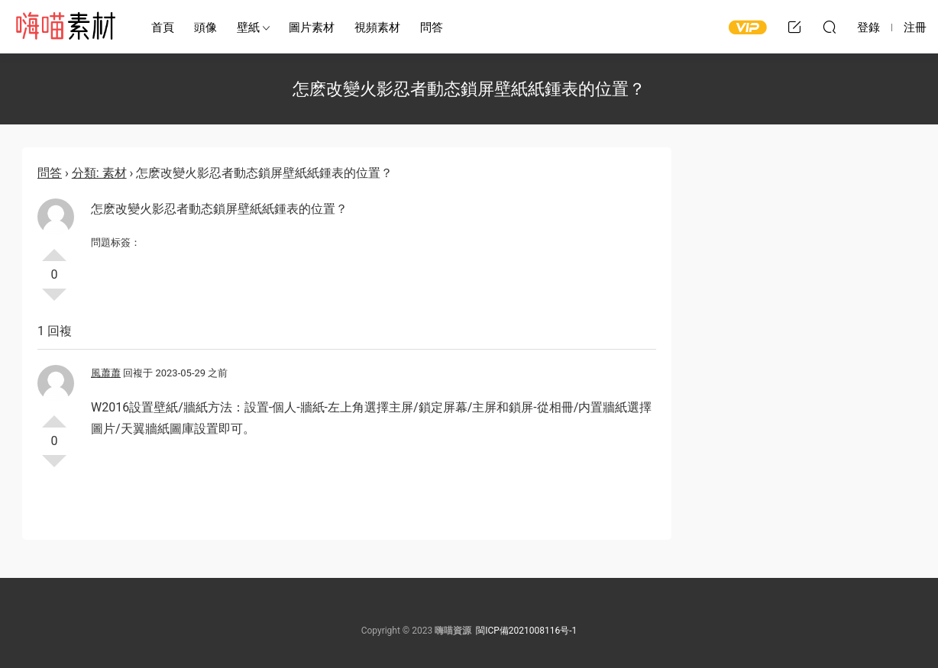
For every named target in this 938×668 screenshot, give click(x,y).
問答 (431, 27)
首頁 (162, 27)
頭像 (205, 27)
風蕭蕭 (106, 373)
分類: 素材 (99, 173)
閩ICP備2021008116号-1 (526, 630)
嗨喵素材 (64, 26)
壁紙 (248, 27)
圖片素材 (312, 27)
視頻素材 (377, 27)
